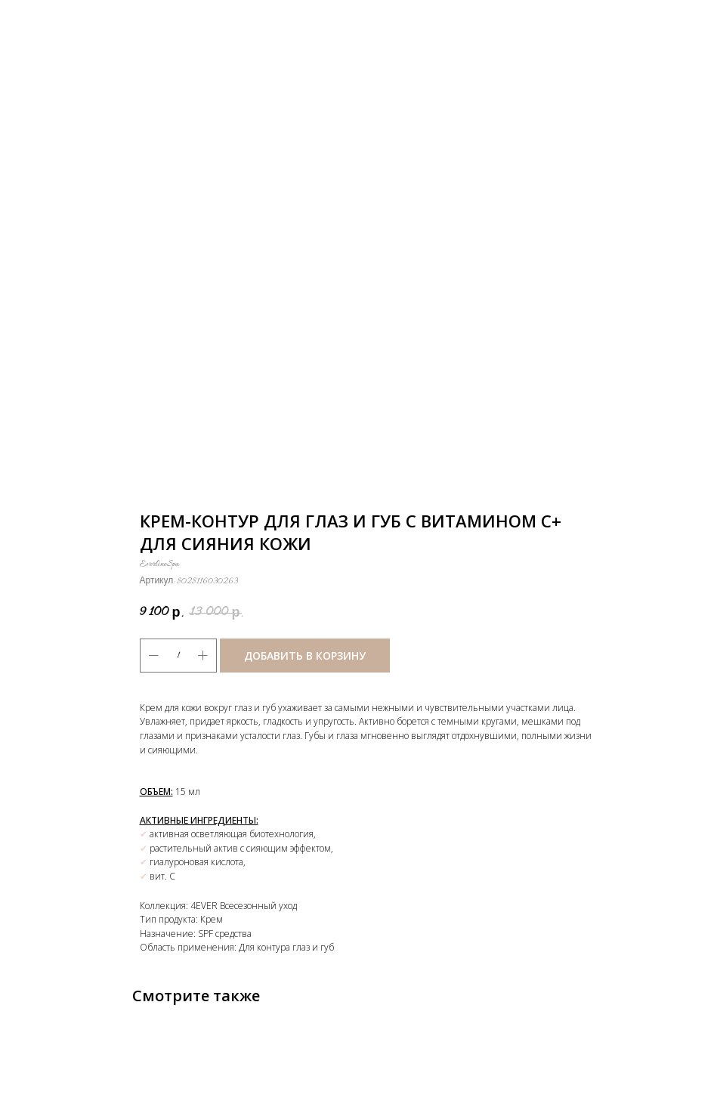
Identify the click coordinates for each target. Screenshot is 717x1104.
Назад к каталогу (61, 21)
